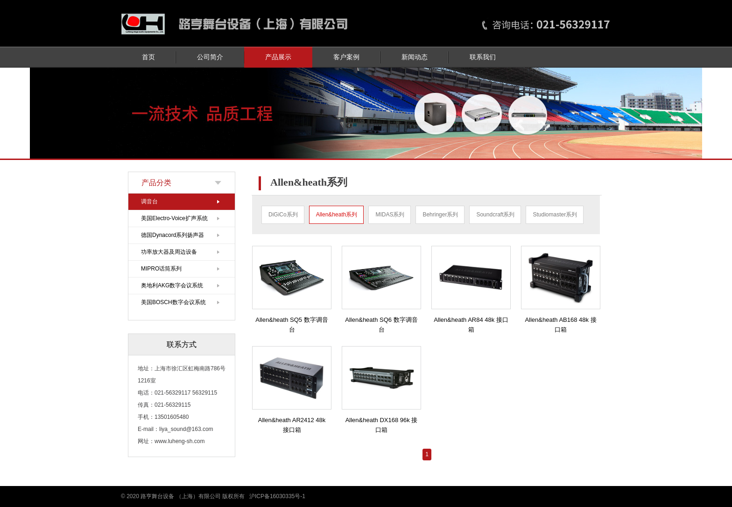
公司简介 (210, 57)
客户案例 (346, 57)
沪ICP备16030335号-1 (277, 496)
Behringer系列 (440, 214)
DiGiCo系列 (283, 214)
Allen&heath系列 (337, 214)
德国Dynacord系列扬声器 (172, 235)
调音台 (149, 201)
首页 (148, 57)
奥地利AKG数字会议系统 (172, 285)
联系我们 (483, 57)
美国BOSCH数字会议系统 (173, 302)
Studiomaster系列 (555, 214)
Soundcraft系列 (495, 214)
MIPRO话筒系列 (161, 268)
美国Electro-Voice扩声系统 (174, 218)
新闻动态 (414, 57)
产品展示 (278, 57)
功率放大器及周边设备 (169, 252)
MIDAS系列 (389, 214)
